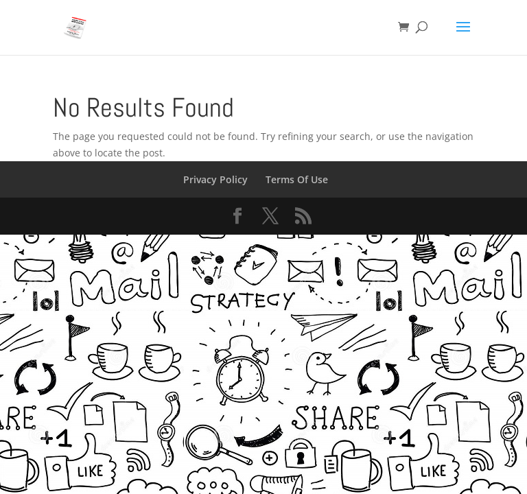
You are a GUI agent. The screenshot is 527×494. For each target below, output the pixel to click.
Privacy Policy (215, 179)
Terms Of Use (297, 179)
